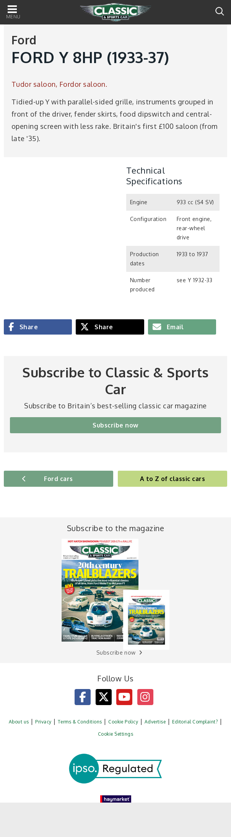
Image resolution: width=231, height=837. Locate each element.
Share (28, 327)
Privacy (43, 722)
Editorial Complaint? (195, 722)
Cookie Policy (123, 722)
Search (219, 11)
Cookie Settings (115, 734)
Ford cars (58, 479)
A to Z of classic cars (172, 479)
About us (19, 722)
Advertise (155, 722)
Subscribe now (115, 425)
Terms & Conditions (80, 722)
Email (174, 327)
